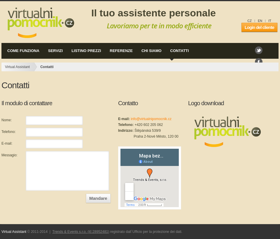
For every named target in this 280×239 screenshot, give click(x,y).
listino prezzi (85, 51)
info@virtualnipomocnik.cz (151, 119)
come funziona (22, 51)
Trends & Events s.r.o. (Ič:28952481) (80, 232)
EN (260, 20)
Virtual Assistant (39, 23)
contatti (178, 51)
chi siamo (150, 51)
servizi (54, 51)
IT (269, 20)
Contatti (46, 67)
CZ (249, 20)
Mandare (98, 198)
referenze (120, 51)
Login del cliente (259, 27)
